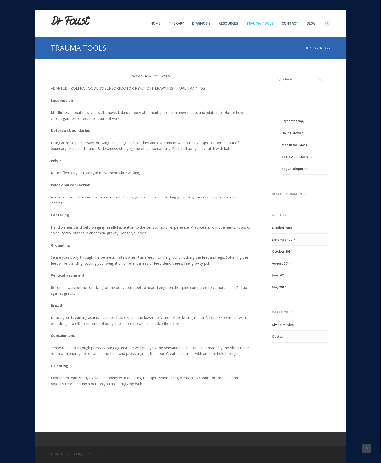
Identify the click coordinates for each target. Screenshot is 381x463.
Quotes (277, 336)
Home (155, 23)
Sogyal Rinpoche (294, 168)
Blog (311, 23)
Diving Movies (292, 133)
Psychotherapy (293, 121)
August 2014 (281, 263)
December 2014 (283, 239)
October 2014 (282, 251)
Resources (228, 23)
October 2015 (282, 227)
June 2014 (279, 275)
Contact (290, 23)
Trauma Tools (259, 23)
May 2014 (279, 287)
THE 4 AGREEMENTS (297, 156)
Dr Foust (69, 21)
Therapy (176, 23)
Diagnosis (201, 23)
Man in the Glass (294, 145)
